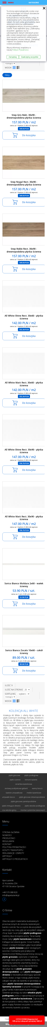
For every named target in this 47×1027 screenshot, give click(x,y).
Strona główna (10, 832)
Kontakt (7, 844)
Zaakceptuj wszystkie (29, 57)
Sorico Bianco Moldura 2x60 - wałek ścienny (24, 585)
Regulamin (8, 841)
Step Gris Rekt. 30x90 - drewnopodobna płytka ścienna (24, 116)
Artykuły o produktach (15, 859)
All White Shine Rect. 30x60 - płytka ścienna (24, 317)
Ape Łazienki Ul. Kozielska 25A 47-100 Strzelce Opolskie (13, 883)
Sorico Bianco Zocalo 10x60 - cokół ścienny (24, 652)
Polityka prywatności (14, 847)
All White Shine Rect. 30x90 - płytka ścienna (24, 451)
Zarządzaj (13, 57)
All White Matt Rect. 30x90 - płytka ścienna (24, 518)
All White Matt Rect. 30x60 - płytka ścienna (24, 384)
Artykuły (7, 856)
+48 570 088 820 (9, 892)
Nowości (7, 835)
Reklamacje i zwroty (13, 853)
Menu (11, 2)
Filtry (7, 75)
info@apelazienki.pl (10, 895)
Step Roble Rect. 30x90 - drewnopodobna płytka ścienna (24, 250)
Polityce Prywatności (20, 50)
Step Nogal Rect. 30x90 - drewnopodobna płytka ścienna (24, 183)
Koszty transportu (12, 850)
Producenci (8, 838)
